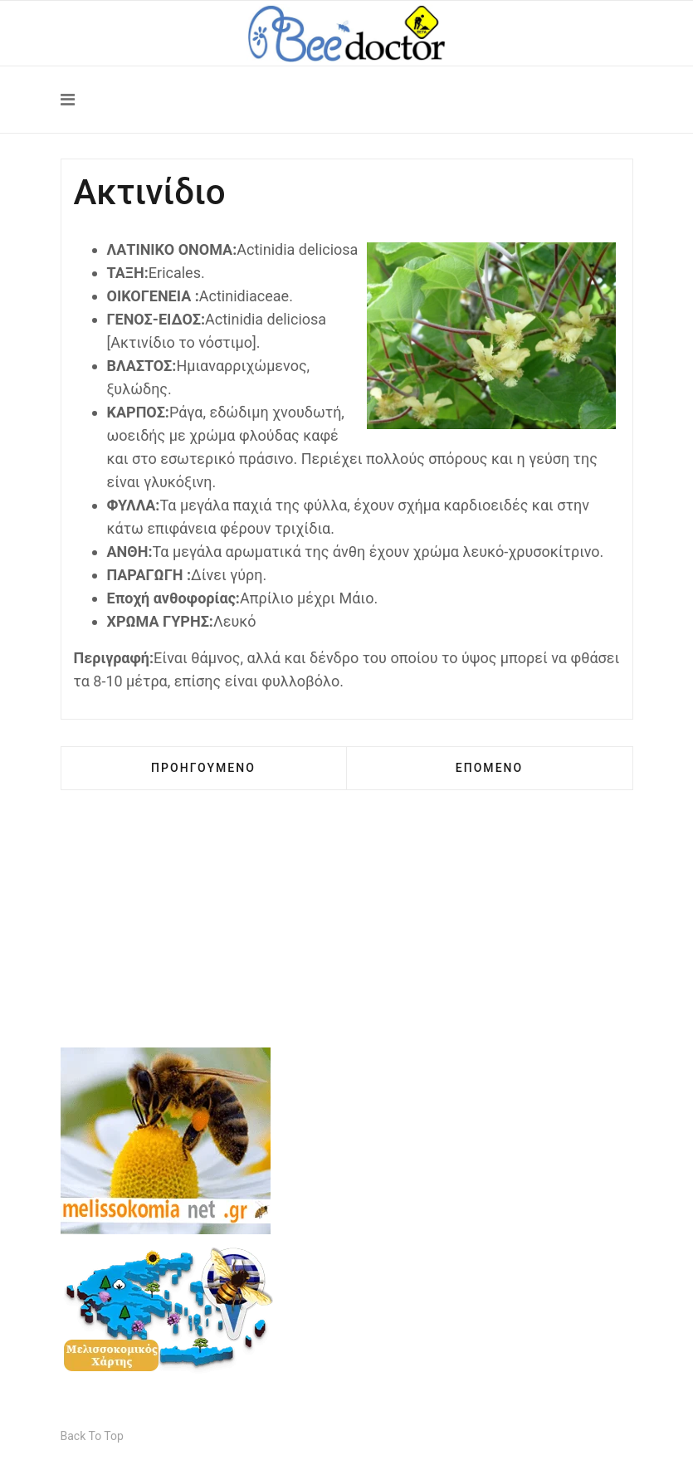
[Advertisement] (347, 931)
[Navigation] (347, 99)
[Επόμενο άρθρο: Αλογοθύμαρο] (489, 768)
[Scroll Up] (92, 1436)
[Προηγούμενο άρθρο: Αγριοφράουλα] (203, 768)
